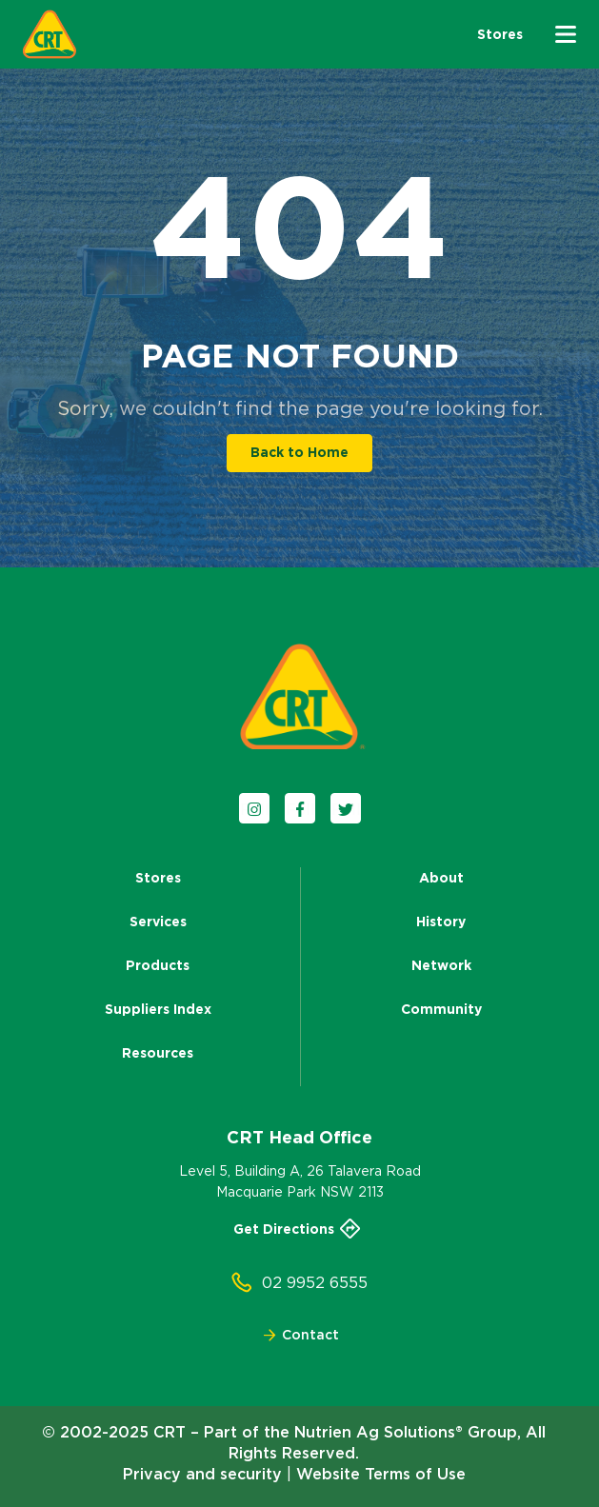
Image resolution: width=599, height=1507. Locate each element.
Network (441, 965)
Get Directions (300, 1229)
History (441, 921)
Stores (158, 877)
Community (441, 1009)
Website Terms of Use (381, 1473)
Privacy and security (202, 1473)
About (441, 877)
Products (158, 965)
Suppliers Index (158, 1009)
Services (158, 921)
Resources (157, 1052)
